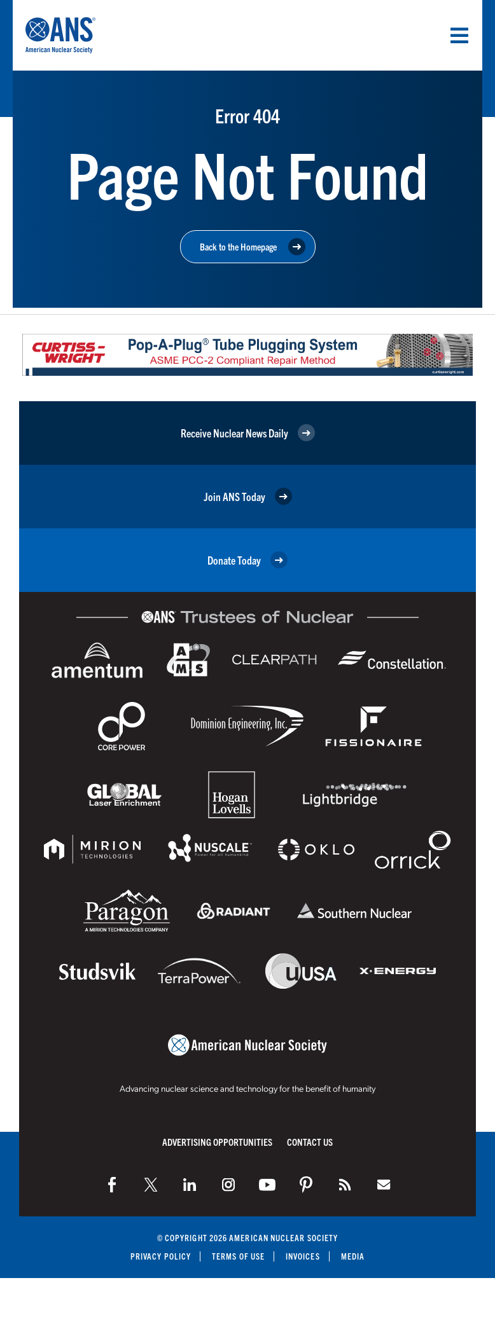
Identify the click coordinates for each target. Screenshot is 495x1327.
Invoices (303, 1256)
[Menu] (459, 35)
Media (353, 1256)
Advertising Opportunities (217, 1142)
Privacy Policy (160, 1256)
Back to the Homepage (252, 247)
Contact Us (310, 1142)
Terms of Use (238, 1256)
